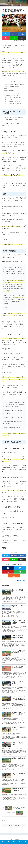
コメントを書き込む (14, 825)
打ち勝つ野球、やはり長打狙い (13, 101)
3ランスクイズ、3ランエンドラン (14, 99)
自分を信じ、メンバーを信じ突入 (14, 103)
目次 (12, 81)
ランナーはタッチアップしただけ (14, 93)
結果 (6, 88)
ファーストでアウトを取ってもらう (14, 97)
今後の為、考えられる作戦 (11, 95)
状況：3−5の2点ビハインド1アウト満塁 (14, 84)
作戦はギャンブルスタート (12, 86)
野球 (3, 548)
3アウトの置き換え (9, 90)
